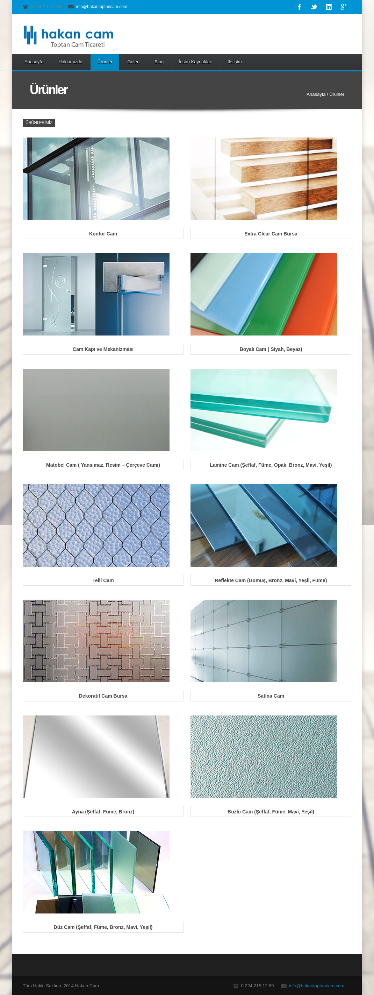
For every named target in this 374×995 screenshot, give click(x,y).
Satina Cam (271, 696)
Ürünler (105, 61)
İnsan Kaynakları (196, 61)
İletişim (235, 61)
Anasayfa (33, 61)
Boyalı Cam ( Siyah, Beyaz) (271, 349)
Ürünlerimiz (39, 122)
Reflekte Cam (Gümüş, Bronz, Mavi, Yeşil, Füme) (271, 580)
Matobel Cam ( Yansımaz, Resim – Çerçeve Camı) (103, 465)
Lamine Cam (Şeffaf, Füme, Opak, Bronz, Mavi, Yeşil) (271, 465)
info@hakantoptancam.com (101, 6)
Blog (159, 61)
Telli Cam (103, 580)
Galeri (133, 61)
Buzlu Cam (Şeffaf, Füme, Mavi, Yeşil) (271, 811)
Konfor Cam (103, 234)
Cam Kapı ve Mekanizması (103, 349)
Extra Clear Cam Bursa (270, 234)
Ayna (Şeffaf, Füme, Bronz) (103, 811)
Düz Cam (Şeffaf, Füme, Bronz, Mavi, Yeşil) (103, 927)
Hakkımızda (70, 61)
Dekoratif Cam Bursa (103, 696)
